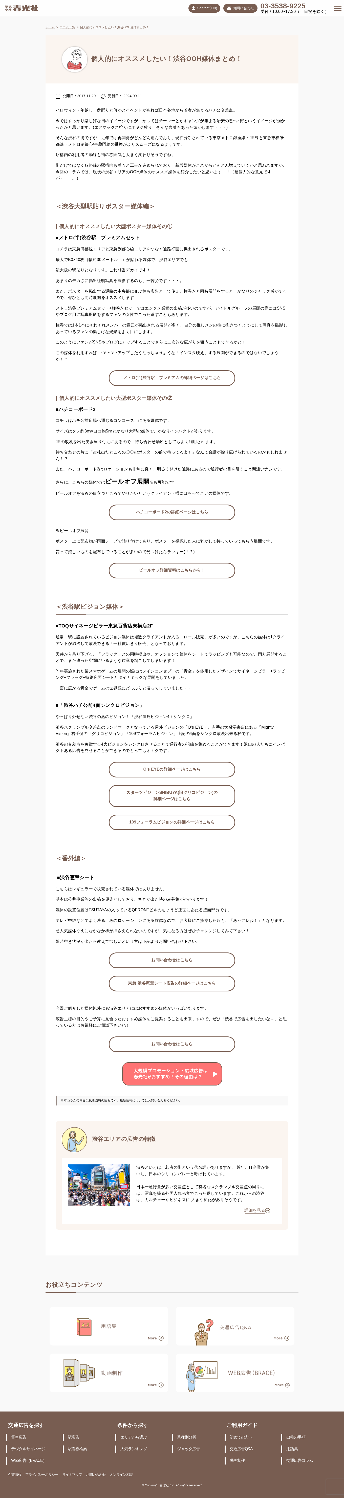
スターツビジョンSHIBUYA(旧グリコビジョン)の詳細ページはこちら (172, 796)
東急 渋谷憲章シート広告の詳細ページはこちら (172, 983)
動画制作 (237, 1461)
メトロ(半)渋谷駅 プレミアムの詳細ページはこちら (172, 378)
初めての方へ (241, 1437)
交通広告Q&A (241, 1449)
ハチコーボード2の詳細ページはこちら (172, 512)
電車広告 (18, 1437)
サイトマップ (72, 1475)
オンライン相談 (121, 1475)
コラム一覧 (67, 27)
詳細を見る (254, 1210)
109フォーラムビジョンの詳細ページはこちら (172, 822)
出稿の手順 (295, 1437)
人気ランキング (133, 1449)
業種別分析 (186, 1437)
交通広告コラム (299, 1461)
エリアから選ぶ (133, 1437)
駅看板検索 (77, 1449)
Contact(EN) (204, 8)
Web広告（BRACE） (29, 1461)
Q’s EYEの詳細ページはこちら (172, 769)
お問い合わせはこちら (171, 960)
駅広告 (73, 1437)
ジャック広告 (188, 1449)
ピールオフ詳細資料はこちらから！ (172, 570)
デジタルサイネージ (28, 1449)
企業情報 (14, 1475)
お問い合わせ (240, 8)
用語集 (292, 1449)
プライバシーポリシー (41, 1475)
